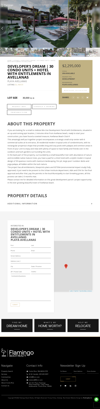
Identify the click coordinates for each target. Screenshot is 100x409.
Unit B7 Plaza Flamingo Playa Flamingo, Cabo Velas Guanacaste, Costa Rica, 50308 (40, 384)
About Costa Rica (70, 5)
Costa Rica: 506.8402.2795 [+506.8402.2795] (38, 371)
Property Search (26, 5)
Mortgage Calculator (75, 90)
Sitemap (59, 398)
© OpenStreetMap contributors (85, 291)
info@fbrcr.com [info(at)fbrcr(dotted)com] (34, 377)
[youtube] (65, 386)
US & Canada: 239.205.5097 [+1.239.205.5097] (39, 374)
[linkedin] (70, 386)
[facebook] (60, 386)
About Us (58, 5)
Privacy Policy (52, 398)
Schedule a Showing (44, 106)
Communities (47, 5)
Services (37, 5)
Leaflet (71, 291)
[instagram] (75, 386)
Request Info (19, 106)
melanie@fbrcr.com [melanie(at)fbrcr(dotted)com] (36, 380)
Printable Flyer (19, 112)
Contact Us (84, 5)
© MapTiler (75, 291)
